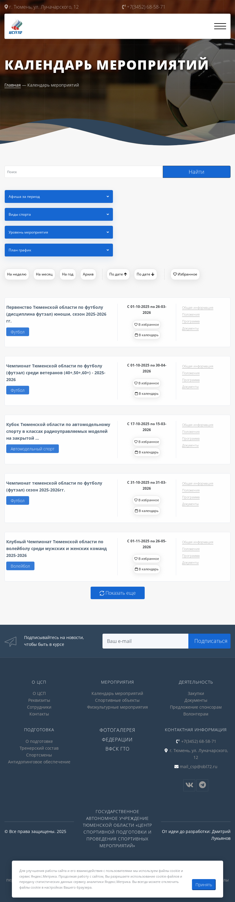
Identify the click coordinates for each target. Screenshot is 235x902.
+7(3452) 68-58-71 (143, 7)
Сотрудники (39, 707)
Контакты (39, 714)
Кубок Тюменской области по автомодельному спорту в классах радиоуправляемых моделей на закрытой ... (58, 433)
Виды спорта (20, 214)
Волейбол (20, 568)
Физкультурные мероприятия (117, 707)
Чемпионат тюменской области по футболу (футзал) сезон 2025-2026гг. (54, 488)
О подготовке (39, 741)
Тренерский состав (39, 748)
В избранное (146, 326)
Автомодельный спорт (32, 450)
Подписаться (211, 640)
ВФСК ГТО (117, 749)
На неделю (16, 274)
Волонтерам (195, 714)
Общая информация (197, 309)
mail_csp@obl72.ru (198, 766)
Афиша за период (24, 196)
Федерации (117, 739)
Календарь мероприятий (117, 693)
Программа (191, 323)
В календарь (147, 336)
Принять (203, 884)
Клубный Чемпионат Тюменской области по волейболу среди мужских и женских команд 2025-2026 (56, 550)
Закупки (196, 693)
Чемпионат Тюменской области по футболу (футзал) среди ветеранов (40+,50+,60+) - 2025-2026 (55, 374)
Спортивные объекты (117, 700)
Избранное (185, 274)
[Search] (83, 172)
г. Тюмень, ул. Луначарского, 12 (41, 7)
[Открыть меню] (220, 26)
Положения (191, 316)
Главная (12, 85)
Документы (190, 330)
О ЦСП (39, 693)
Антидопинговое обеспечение (39, 762)
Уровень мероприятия (28, 232)
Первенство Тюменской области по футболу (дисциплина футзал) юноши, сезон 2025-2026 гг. (56, 315)
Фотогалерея (117, 730)
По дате (118, 274)
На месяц (44, 274)
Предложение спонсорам (196, 707)
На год (67, 274)
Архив (88, 274)
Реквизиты (39, 700)
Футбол (18, 333)
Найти (196, 171)
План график (20, 250)
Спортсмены (39, 755)
